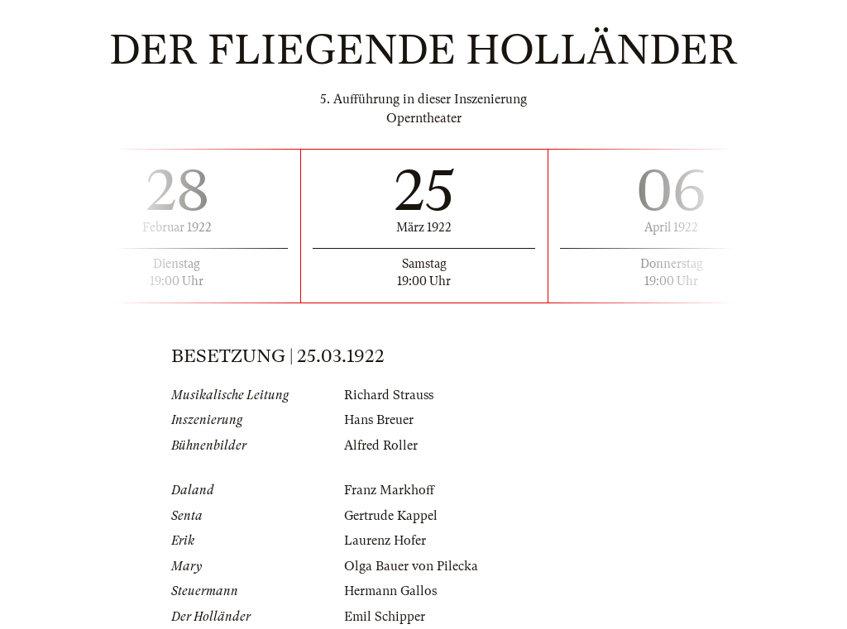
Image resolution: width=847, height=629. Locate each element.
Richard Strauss (388, 395)
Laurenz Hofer (385, 540)
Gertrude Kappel (391, 515)
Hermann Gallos (390, 591)
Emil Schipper (384, 616)
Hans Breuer (379, 419)
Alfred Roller (381, 445)
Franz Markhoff (389, 490)
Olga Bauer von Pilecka (411, 566)
